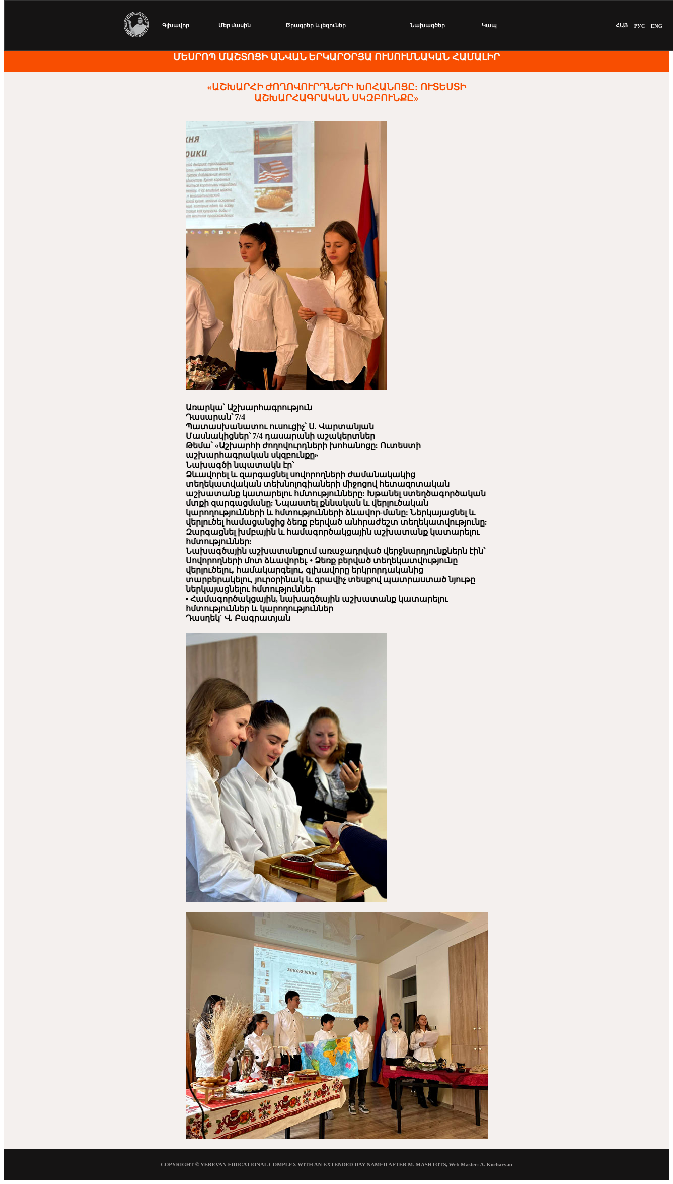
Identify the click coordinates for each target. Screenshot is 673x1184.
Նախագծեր (427, 25)
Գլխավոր (175, 25)
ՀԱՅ (622, 25)
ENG (656, 26)
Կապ (489, 25)
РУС (639, 26)
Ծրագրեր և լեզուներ (315, 25)
